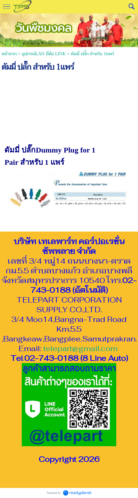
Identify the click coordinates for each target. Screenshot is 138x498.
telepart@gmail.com (80, 348)
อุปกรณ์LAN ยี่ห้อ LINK (44, 53)
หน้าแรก (9, 53)
